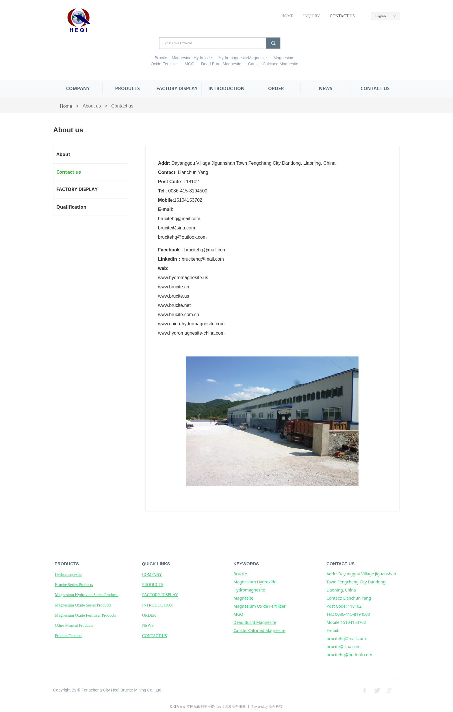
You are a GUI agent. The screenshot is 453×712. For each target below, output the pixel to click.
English (380, 16)
